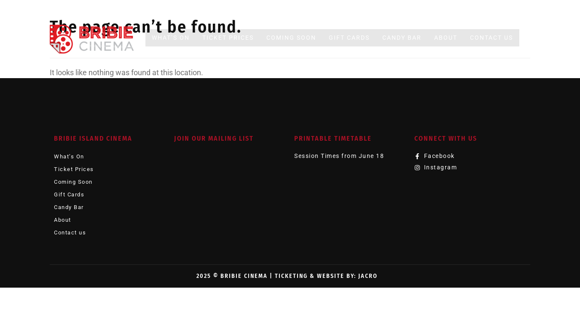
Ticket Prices (228, 37)
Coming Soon (291, 37)
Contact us (491, 37)
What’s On (171, 37)
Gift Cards (349, 37)
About (445, 37)
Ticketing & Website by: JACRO (326, 276)
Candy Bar (402, 37)
